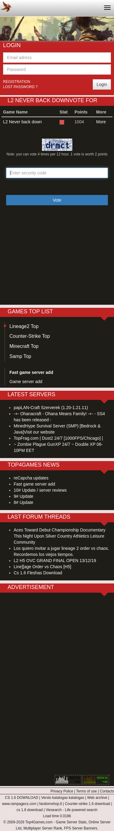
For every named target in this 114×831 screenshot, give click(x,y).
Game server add (25, 381)
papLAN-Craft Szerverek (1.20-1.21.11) (51, 407)
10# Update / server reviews (40, 490)
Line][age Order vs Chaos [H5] (42, 566)
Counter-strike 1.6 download (87, 804)
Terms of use (86, 791)
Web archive (97, 798)
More (101, 121)
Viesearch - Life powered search (71, 810)
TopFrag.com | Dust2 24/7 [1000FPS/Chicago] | (58, 438)
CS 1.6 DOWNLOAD (21, 798)
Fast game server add (34, 484)
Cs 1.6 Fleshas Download (38, 572)
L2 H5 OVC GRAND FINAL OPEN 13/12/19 (55, 560)
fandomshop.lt (50, 804)
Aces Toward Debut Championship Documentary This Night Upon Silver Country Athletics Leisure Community (59, 536)
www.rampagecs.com (19, 804)
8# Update (23, 502)
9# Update (23, 496)
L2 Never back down (22, 121)
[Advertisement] (57, 259)
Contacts (107, 791)
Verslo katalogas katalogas (62, 798)
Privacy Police (61, 791)
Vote (57, 200)
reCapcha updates (31, 477)
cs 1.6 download (30, 810)
